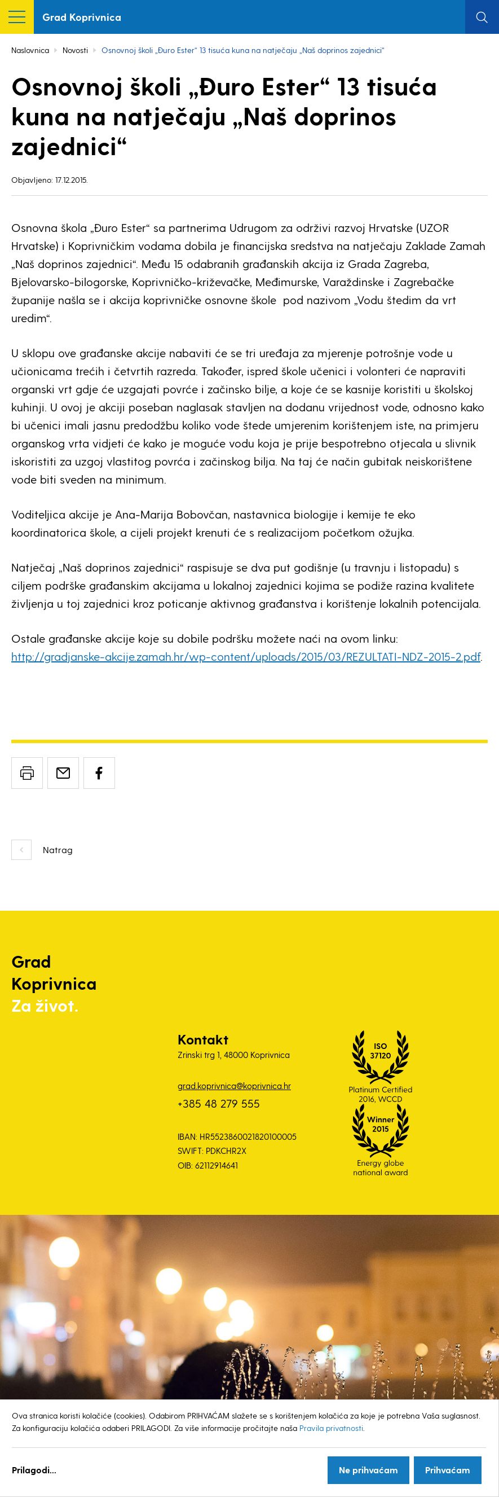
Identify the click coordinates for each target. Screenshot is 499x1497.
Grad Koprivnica (81, 17)
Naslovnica (30, 50)
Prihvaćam (447, 1469)
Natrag (58, 849)
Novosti (75, 50)
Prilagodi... (34, 1469)
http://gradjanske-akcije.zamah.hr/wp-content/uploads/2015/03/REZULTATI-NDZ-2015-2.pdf (245, 656)
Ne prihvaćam (368, 1469)
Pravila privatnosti (331, 1428)
